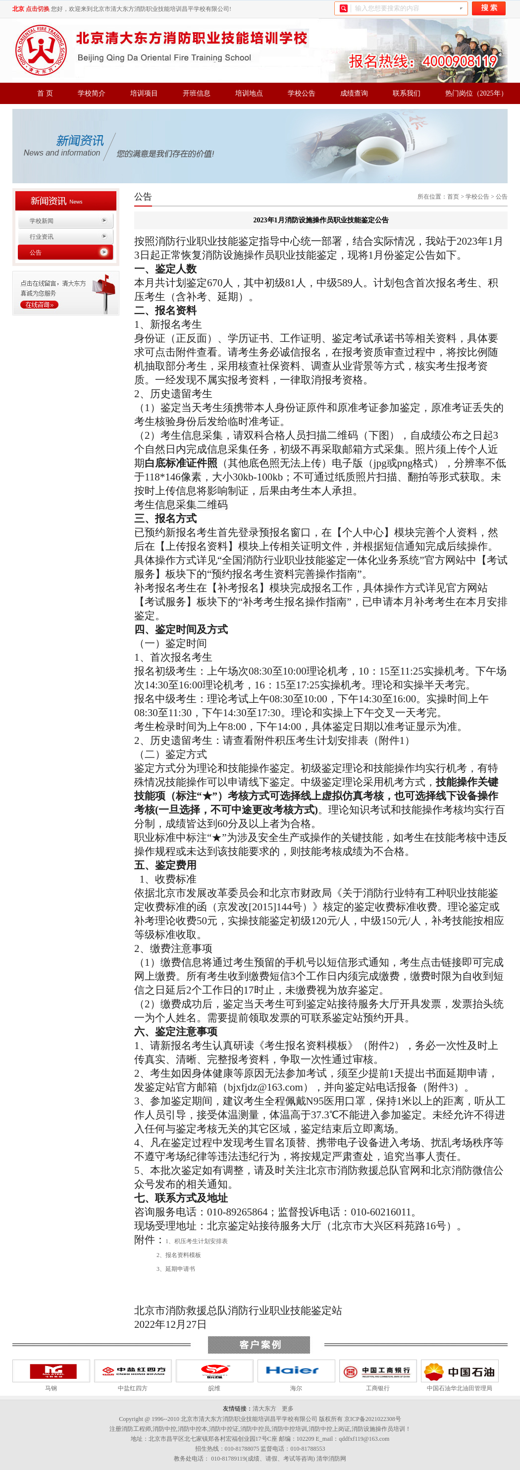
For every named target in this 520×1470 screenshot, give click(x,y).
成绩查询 (354, 93)
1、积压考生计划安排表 (196, 1241)
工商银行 (378, 1388)
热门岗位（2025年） (476, 93)
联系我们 (406, 93)
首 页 (45, 93)
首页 (453, 196)
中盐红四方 (133, 1388)
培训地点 (249, 93)
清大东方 (264, 1408)
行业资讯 (41, 236)
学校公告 (301, 93)
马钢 (51, 1388)
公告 (36, 252)
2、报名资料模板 (178, 1255)
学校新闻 (41, 220)
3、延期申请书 (175, 1268)
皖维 (214, 1388)
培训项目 (144, 93)
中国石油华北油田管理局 (459, 1388)
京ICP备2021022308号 (372, 1419)
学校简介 (91, 93)
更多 (288, 1408)
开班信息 (196, 93)
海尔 (296, 1388)
